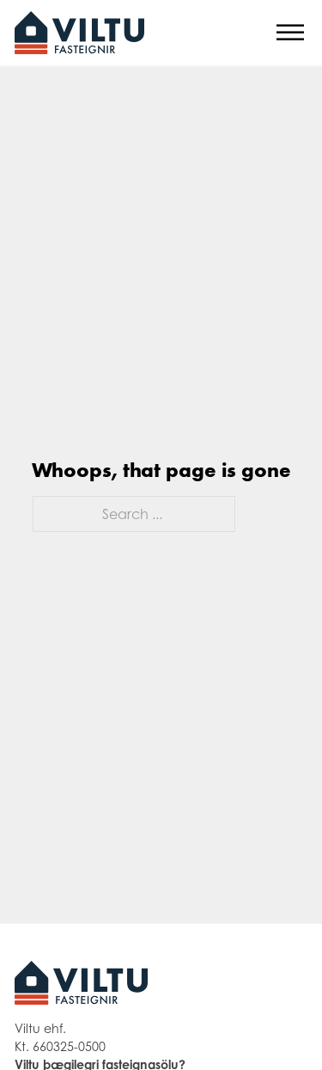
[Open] (290, 33)
